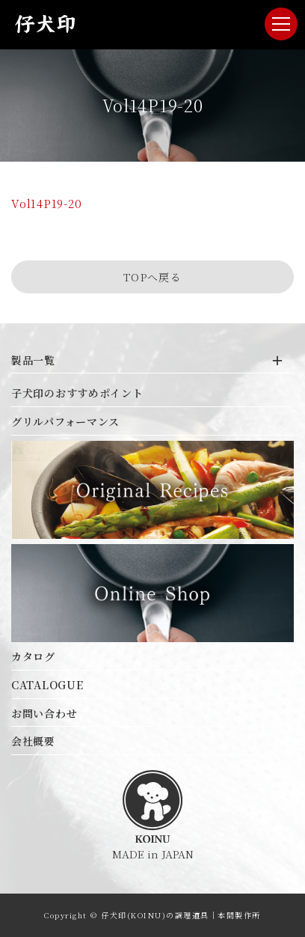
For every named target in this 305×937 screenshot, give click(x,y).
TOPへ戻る (152, 276)
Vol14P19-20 (46, 203)
